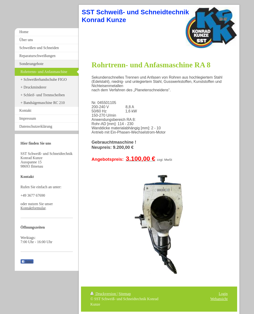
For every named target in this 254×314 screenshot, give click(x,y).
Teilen (27, 261)
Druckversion (103, 294)
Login (223, 294)
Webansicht (219, 299)
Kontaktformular (33, 208)
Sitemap (124, 294)
